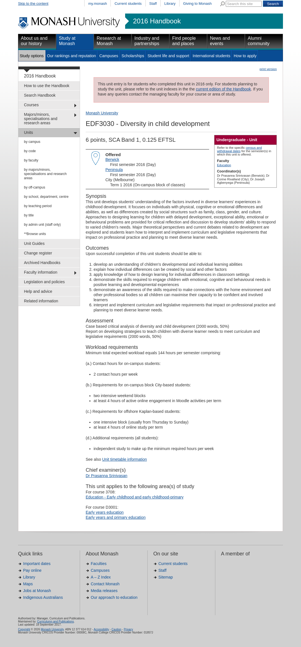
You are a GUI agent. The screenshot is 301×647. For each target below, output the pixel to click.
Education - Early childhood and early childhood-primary (134, 497)
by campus (32, 142)
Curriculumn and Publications (55, 621)
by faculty (31, 160)
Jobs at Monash (37, 590)
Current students (127, 3)
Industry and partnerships (146, 41)
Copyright (24, 629)
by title (29, 215)
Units (28, 132)
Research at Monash (109, 41)
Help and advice (38, 291)
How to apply (245, 56)
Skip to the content (33, 3)
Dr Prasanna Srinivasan (106, 475)
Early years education (105, 512)
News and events (220, 41)
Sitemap (165, 577)
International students (211, 56)
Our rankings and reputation (71, 56)
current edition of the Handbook (223, 89)
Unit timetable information (124, 459)
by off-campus (34, 187)
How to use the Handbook (46, 85)
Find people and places (184, 41)
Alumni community (258, 41)
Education (224, 165)
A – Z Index (101, 577)
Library (170, 3)
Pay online (32, 570)
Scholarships (132, 56)
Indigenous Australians (43, 597)
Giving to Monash (197, 3)
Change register (38, 253)
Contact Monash (105, 584)
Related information (41, 301)
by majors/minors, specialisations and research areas (45, 174)
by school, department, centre (46, 197)
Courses (31, 105)
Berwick (112, 159)
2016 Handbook (157, 21)
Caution (116, 629)
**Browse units (35, 234)
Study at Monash (67, 41)
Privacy (128, 629)
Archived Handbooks (42, 262)
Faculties (99, 563)
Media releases (104, 590)
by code (30, 151)
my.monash (97, 3)
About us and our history (34, 41)
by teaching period (38, 206)
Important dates (36, 563)
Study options (32, 56)
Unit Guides (34, 243)
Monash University (102, 113)
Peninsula (114, 169)
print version (268, 69)
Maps (28, 584)
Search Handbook (40, 95)
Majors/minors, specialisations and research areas (40, 118)
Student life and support (168, 56)
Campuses (108, 56)
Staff (153, 3)
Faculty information (40, 272)
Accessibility (101, 629)
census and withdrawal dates (239, 149)
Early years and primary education (115, 517)
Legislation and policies (44, 282)
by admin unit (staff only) (42, 225)
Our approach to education (114, 597)
